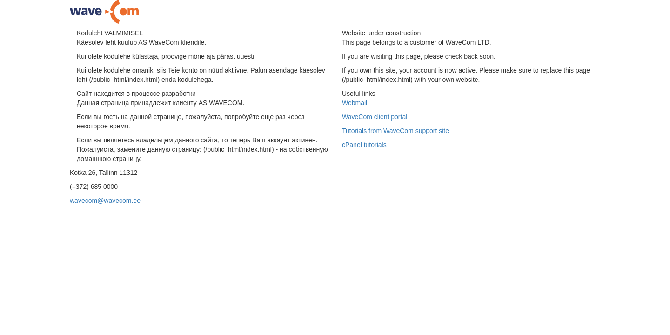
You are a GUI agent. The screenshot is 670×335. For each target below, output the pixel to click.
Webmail (354, 103)
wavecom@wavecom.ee (105, 200)
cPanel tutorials (364, 144)
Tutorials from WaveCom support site (395, 130)
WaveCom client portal (374, 117)
